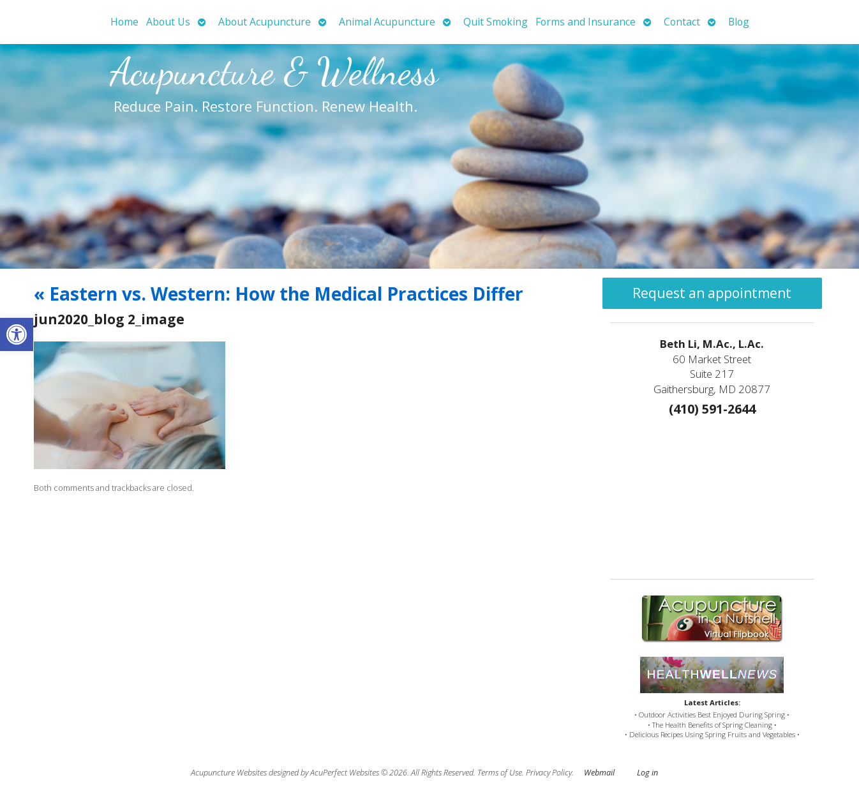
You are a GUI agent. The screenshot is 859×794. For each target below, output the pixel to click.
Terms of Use (499, 772)
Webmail (599, 772)
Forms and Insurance (585, 22)
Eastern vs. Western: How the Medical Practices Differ (278, 293)
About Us (168, 22)
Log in (647, 772)
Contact (682, 22)
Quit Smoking (495, 22)
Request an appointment (711, 293)
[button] (16, 334)
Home (124, 22)
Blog (738, 22)
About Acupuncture (264, 22)
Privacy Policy (549, 772)
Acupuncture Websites (229, 772)
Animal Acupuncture (387, 22)
